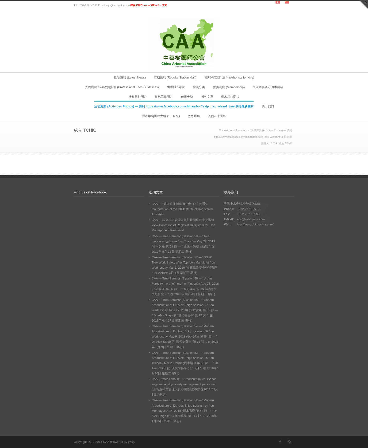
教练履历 (194, 116)
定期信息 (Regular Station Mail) (175, 77)
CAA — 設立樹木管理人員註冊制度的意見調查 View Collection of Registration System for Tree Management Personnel (183, 225)
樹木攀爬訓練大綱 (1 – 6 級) (161, 116)
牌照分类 (199, 87)
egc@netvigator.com (251, 219)
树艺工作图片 (164, 96)
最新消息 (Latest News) (130, 77)
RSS (289, 441)
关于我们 (268, 106)
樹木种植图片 (230, 96)
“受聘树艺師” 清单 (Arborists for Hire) (229, 77)
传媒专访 (187, 96)
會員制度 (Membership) (229, 87)
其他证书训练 (217, 116)
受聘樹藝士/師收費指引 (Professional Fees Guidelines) (122, 87)
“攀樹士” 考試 (176, 87)
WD (130, 442)
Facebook (280, 441)
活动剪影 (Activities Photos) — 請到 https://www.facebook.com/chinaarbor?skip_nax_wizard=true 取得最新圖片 (174, 106)
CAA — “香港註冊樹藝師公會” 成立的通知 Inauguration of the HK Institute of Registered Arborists (182, 209)
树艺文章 (207, 96)
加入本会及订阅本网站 (268, 87)
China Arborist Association (234, 130)
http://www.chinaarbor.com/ (255, 224)
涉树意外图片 (138, 96)
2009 (274, 143)
